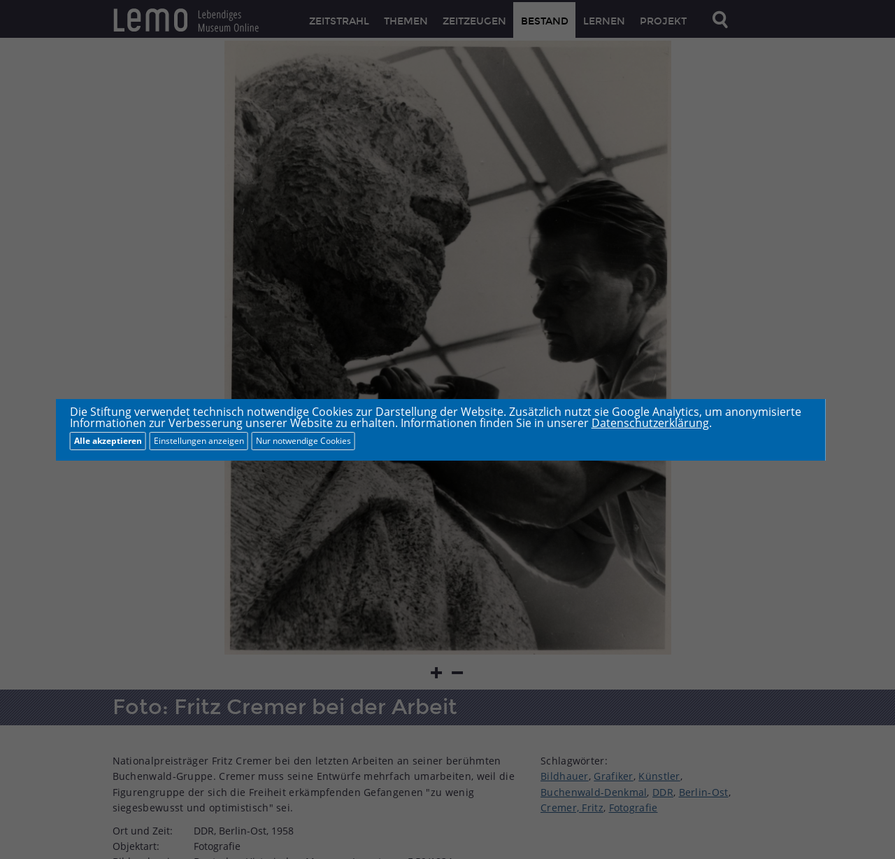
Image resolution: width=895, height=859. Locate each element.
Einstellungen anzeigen (199, 441)
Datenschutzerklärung (650, 423)
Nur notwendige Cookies (303, 441)
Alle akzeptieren (108, 441)
